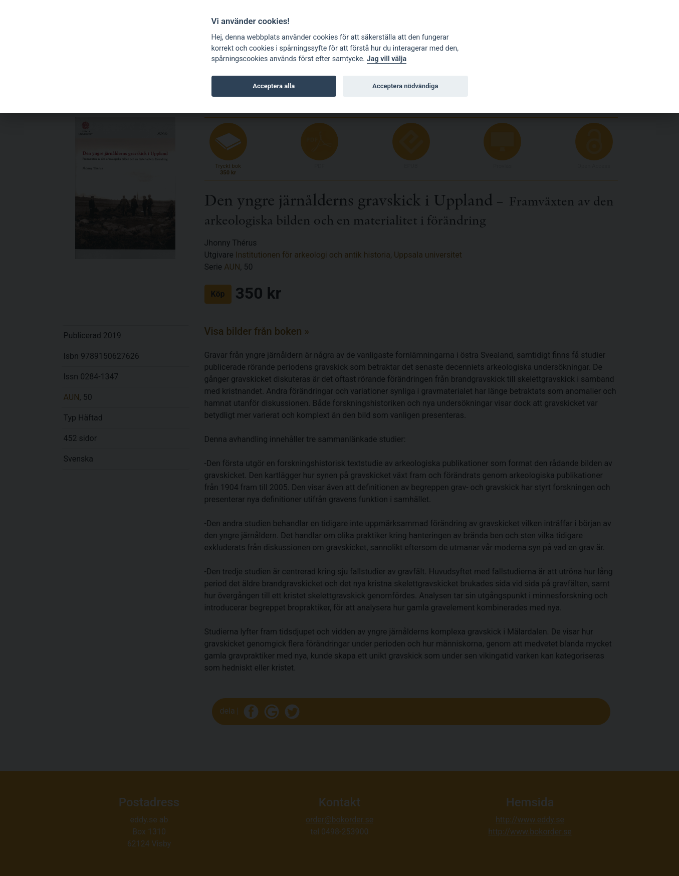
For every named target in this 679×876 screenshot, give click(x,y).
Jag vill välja (387, 59)
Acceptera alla (274, 86)
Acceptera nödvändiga (405, 86)
